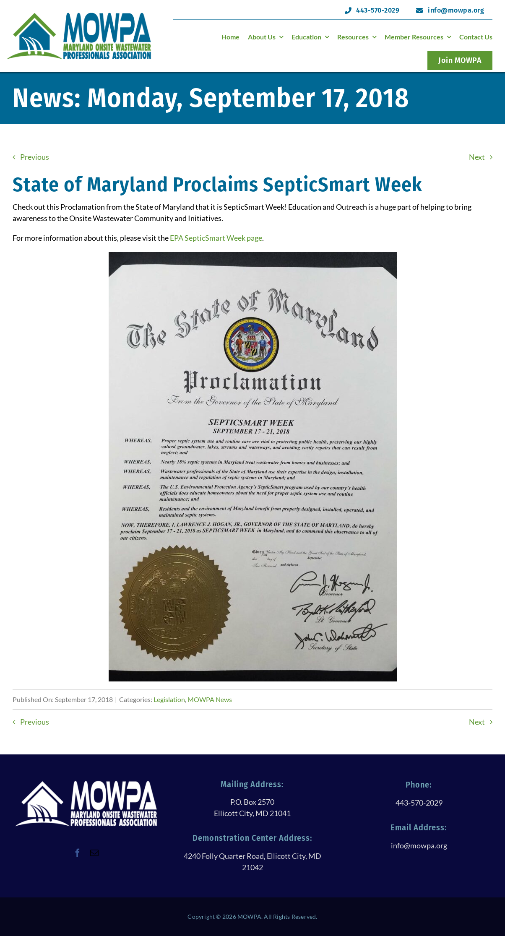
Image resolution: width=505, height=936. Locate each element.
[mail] (94, 853)
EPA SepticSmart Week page (216, 237)
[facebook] (77, 853)
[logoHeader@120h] (79, 15)
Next (477, 156)
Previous (34, 156)
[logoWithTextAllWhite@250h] (86, 783)
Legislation (169, 699)
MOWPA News (209, 699)
